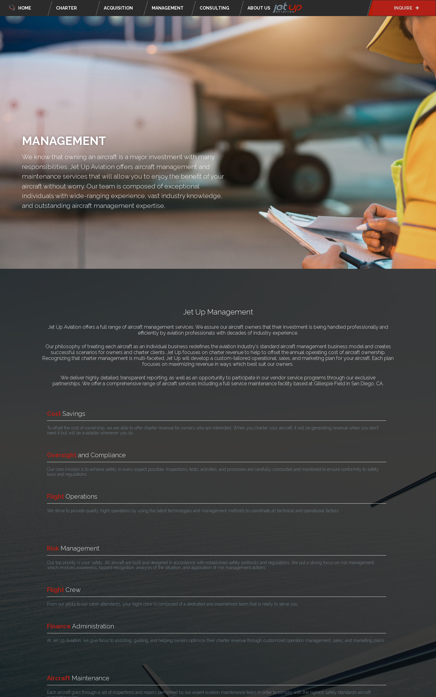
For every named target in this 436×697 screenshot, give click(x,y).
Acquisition (118, 8)
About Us (276, 8)
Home (19, 6)
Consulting (214, 8)
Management (168, 8)
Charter (66, 8)
